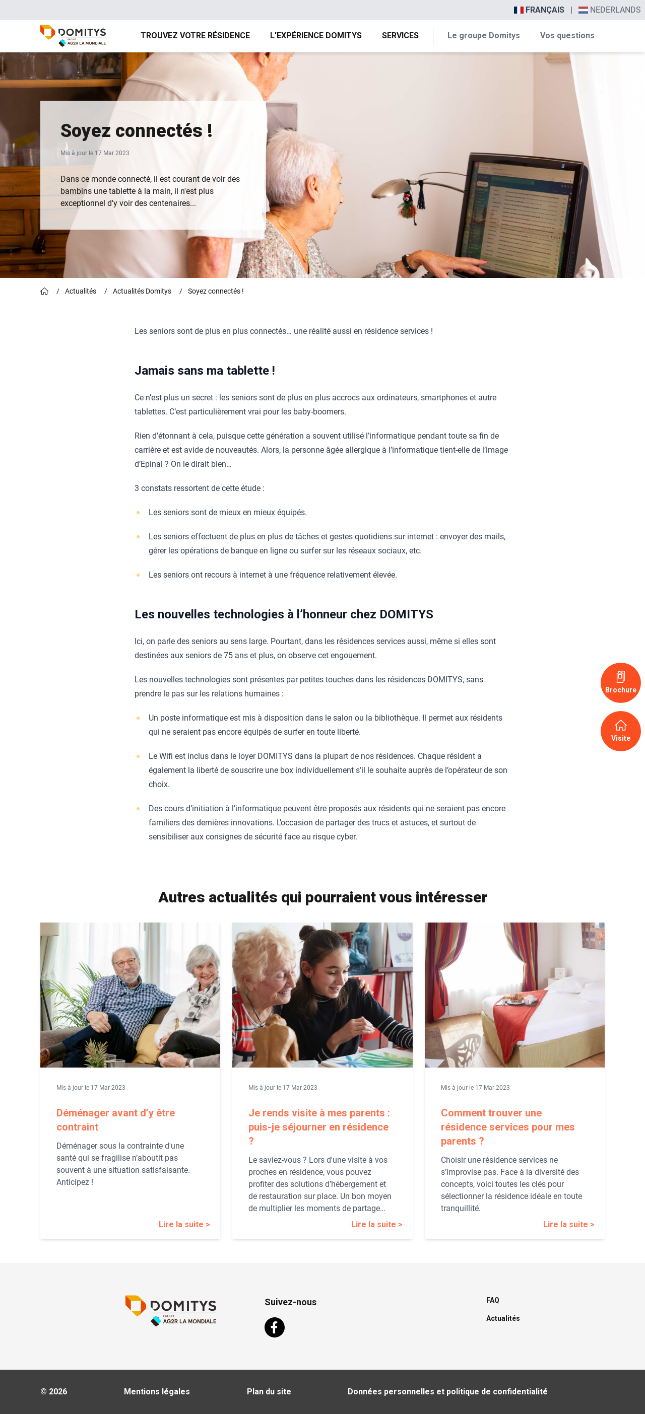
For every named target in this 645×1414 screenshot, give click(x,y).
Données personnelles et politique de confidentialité (448, 1391)
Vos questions (567, 35)
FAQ (492, 1300)
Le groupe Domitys (483, 35)
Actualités (80, 291)
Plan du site (269, 1391)
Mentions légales (157, 1391)
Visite (620, 730)
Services (400, 35)
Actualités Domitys (142, 291)
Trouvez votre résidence (195, 35)
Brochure (620, 682)
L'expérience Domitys (316, 35)
